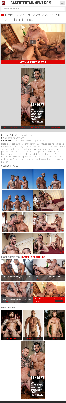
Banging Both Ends (16, 138)
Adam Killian (19, 140)
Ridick (42, 140)
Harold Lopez (32, 140)
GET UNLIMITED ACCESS (33, 62)
